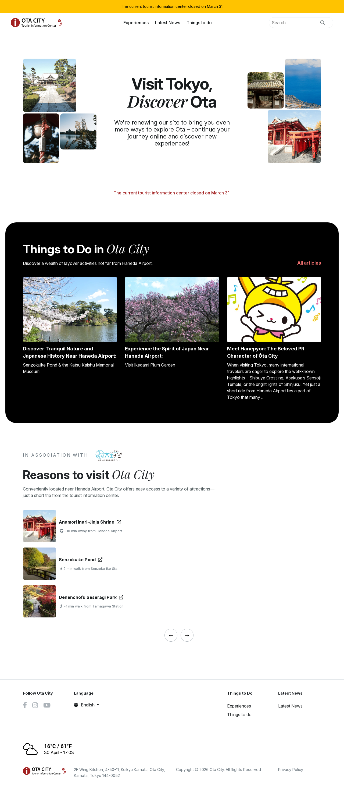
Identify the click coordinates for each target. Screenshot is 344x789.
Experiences (136, 22)
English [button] (85, 705)
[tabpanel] (108, 563)
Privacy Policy (290, 769)
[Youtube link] (47, 706)
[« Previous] (170, 635)
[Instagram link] (35, 706)
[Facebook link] (25, 706)
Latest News (167, 22)
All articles (309, 263)
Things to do (199, 22)
